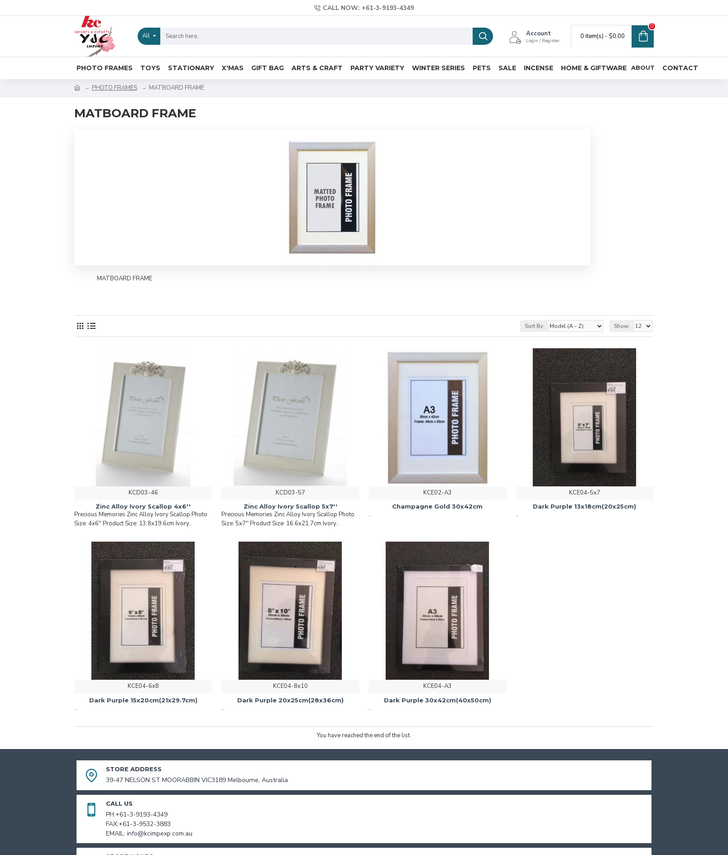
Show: (622, 326)
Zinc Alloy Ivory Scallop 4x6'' (143, 506)
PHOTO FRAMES (114, 88)
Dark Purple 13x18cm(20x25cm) (584, 506)
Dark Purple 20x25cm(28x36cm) (290, 700)
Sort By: (534, 326)
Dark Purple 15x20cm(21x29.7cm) (143, 700)
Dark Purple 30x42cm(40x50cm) (437, 700)
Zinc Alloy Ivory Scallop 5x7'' (290, 506)
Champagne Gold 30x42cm (437, 506)
